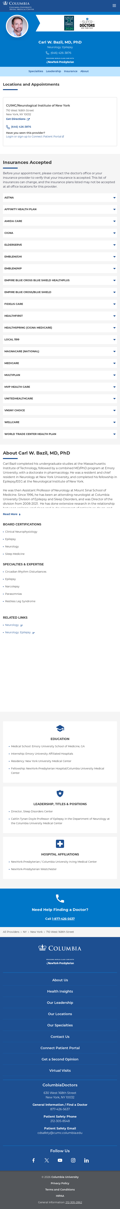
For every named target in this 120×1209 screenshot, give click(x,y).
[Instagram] (73, 1160)
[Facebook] (33, 1160)
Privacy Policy (60, 1183)
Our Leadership (60, 1003)
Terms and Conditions (60, 1189)
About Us (60, 980)
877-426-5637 (60, 1109)
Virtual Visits (60, 1071)
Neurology (12, 625)
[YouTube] (60, 1160)
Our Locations (60, 1014)
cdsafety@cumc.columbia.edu (60, 1133)
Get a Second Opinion (60, 1059)
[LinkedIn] (86, 1160)
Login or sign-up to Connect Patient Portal (33, 136)
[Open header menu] (114, 5)
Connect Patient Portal (60, 1048)
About (84, 71)
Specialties (36, 71)
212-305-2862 (74, 1202)
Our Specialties (60, 1025)
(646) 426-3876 (61, 53)
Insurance (70, 71)
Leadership (53, 71)
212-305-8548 (60, 1121)
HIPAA (60, 1196)
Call (60, 919)
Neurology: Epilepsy (18, 632)
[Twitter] (46, 1160)
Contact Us (60, 1037)
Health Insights (60, 991)
